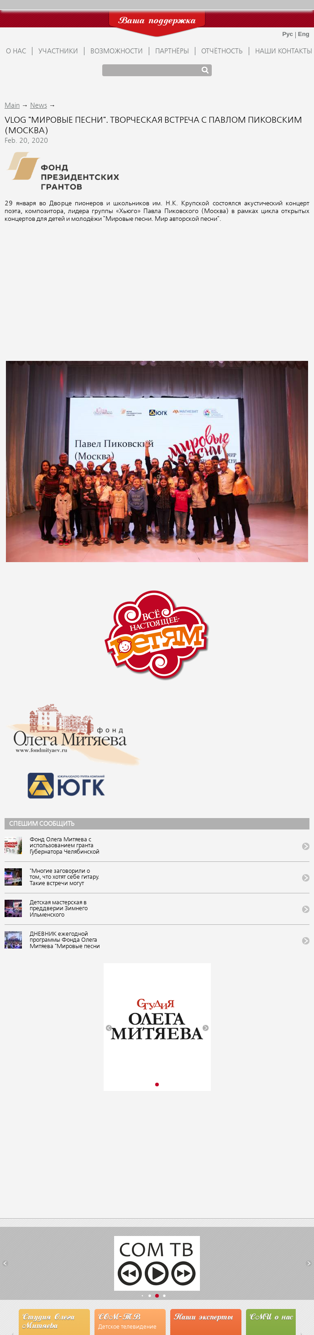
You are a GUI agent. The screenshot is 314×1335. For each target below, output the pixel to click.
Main (12, 106)
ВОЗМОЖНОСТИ (116, 51)
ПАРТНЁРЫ (172, 51)
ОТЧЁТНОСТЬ (222, 51)
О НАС (16, 51)
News (38, 106)
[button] (109, 1028)
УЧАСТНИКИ (58, 51)
